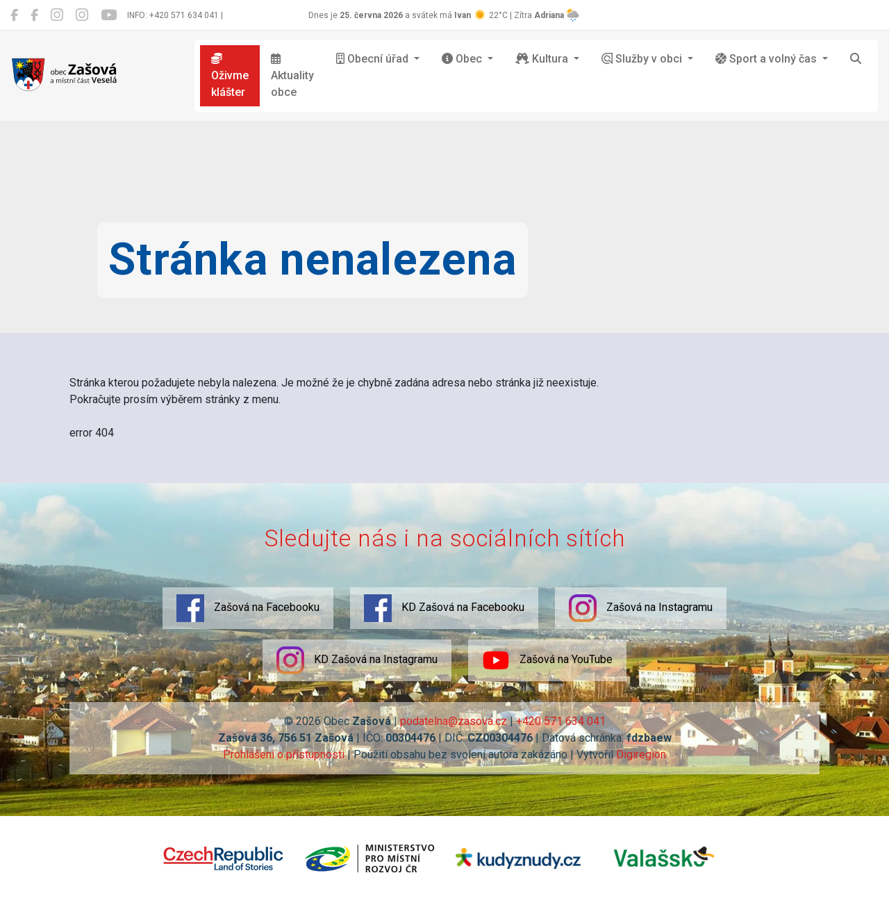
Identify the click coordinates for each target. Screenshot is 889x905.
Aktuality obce (292, 76)
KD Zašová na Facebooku (444, 608)
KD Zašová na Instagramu (357, 660)
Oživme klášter (230, 76)
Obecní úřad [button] (373, 58)
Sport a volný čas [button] (767, 58)
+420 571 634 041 (561, 721)
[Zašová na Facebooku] (14, 15)
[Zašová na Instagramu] (57, 15)
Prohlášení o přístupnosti (283, 754)
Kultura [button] (543, 58)
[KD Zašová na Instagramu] (82, 15)
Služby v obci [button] (643, 58)
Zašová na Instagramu (641, 608)
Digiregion (641, 754)
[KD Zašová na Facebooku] (34, 15)
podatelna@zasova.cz (453, 721)
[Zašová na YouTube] (109, 15)
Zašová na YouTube (547, 660)
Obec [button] (463, 58)
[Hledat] (855, 59)
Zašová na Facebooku (247, 608)
